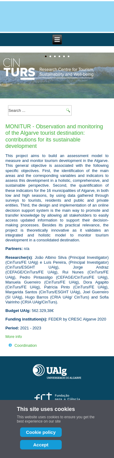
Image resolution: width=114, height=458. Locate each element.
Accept (40, 444)
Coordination (25, 345)
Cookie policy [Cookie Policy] (41, 432)
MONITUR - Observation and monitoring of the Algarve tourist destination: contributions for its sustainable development (54, 136)
